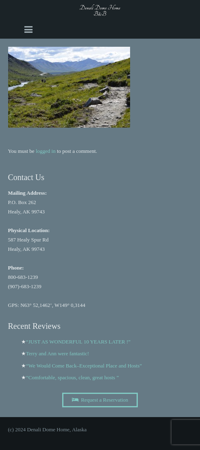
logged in (46, 151)
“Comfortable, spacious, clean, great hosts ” (72, 377)
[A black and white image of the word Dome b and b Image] (100, 10)
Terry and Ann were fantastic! (57, 353)
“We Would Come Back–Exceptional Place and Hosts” (84, 366)
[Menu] (28, 30)
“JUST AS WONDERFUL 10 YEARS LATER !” (78, 342)
